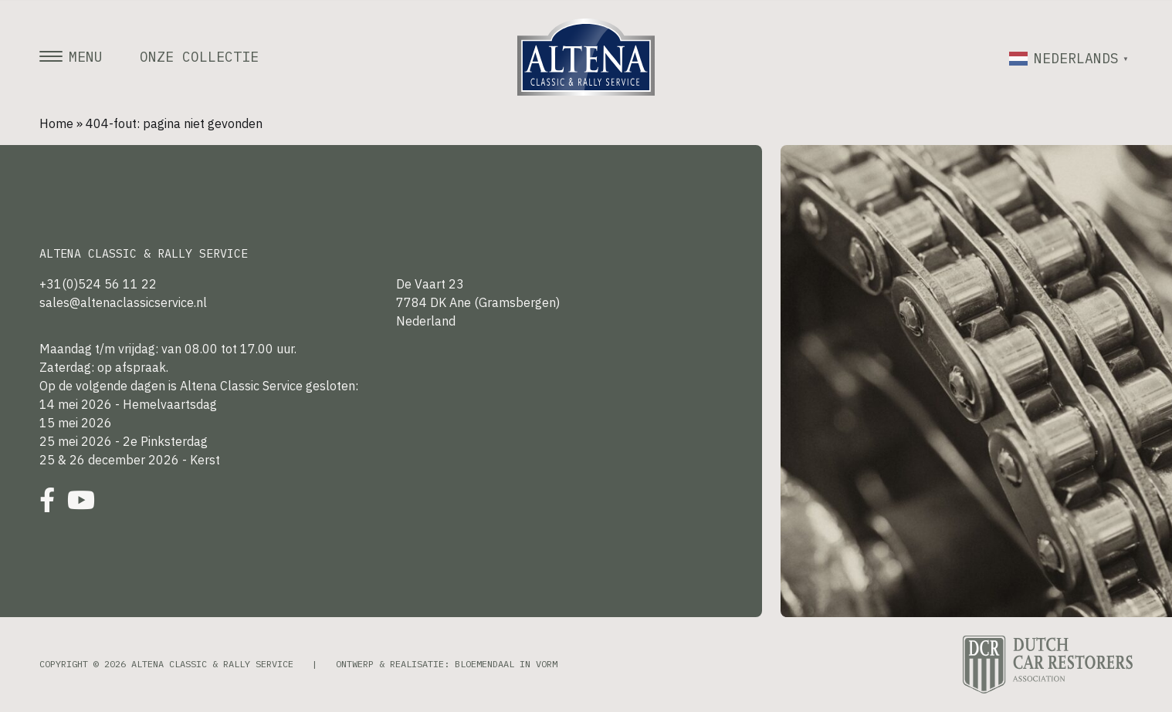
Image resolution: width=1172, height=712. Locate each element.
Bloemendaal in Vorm (506, 664)
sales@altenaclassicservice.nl (123, 302)
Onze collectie (199, 57)
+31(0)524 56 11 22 (98, 284)
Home (56, 123)
